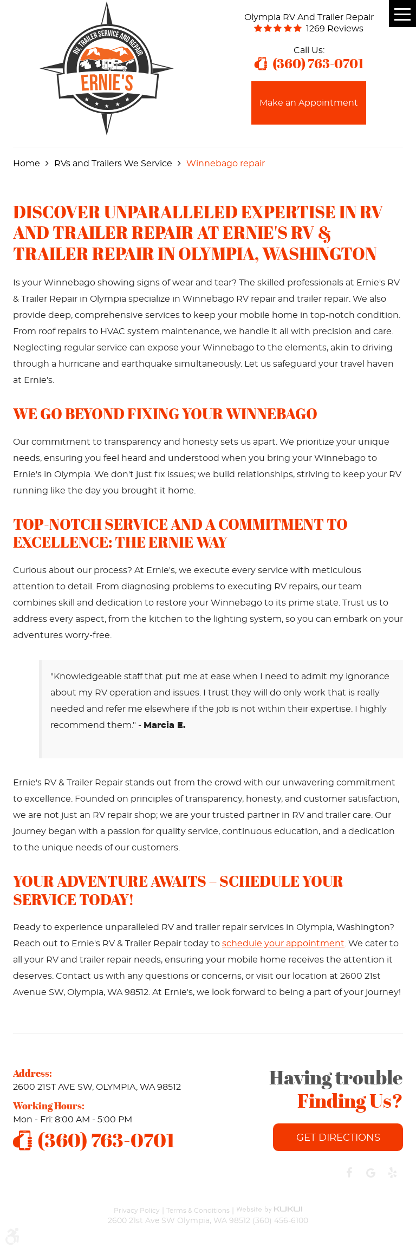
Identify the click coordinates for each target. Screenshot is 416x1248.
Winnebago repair (225, 163)
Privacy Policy (137, 1210)
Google (370, 1173)
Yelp (392, 1173)
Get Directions (338, 1138)
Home (26, 163)
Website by (269, 1205)
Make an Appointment (308, 103)
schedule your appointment (283, 943)
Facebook (349, 1173)
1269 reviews (334, 28)
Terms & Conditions (198, 1210)
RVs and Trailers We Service (113, 163)
